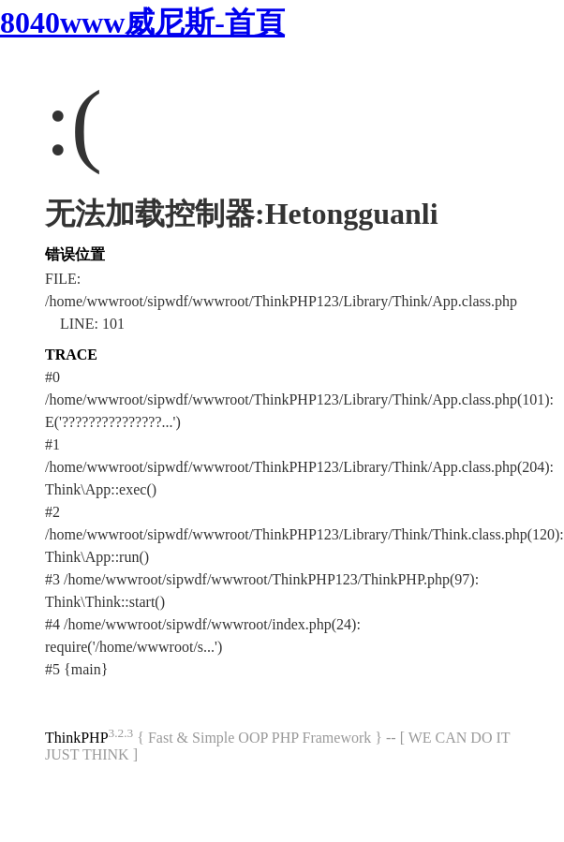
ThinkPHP (77, 738)
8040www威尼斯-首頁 (142, 22)
